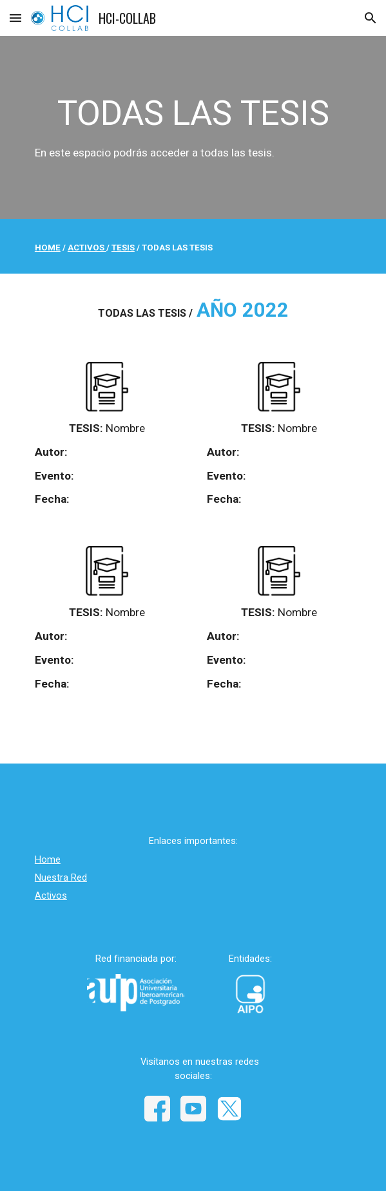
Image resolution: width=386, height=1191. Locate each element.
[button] (15, 17)
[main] (193, 127)
